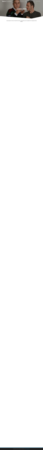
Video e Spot (27, 1)
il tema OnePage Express (27, 448)
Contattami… (38, 1)
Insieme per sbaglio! (20, 1)
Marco (6, 1)
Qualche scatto (32, 1)
